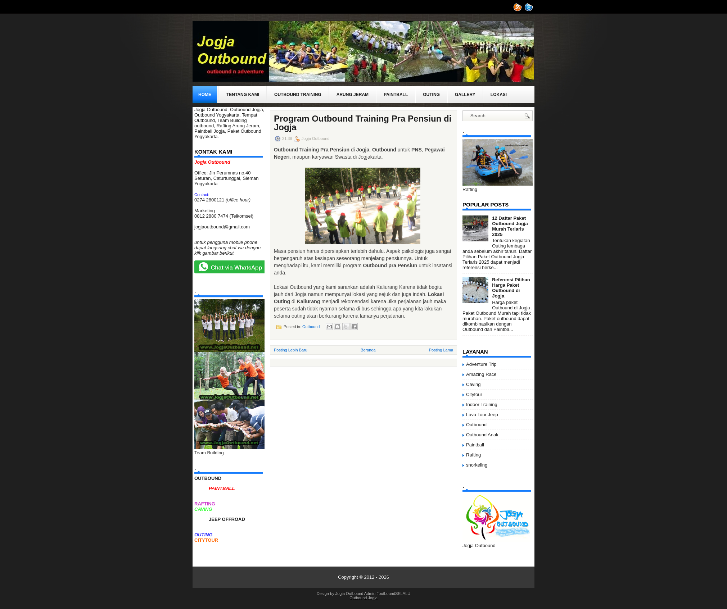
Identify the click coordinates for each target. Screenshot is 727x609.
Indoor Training (481, 404)
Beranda (368, 350)
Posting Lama (441, 350)
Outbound (311, 326)
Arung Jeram (353, 94)
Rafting (473, 455)
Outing (431, 94)
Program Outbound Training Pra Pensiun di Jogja (362, 123)
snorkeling (476, 465)
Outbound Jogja (363, 598)
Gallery (465, 94)
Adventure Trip (481, 364)
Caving (473, 384)
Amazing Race (481, 374)
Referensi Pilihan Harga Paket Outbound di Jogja (511, 288)
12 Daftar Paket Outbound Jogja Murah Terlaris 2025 (510, 226)
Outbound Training (297, 94)
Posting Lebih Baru (290, 350)
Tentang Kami (242, 94)
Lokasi (499, 94)
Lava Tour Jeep (482, 414)
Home (204, 94)
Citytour (474, 394)
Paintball (396, 94)
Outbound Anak (482, 434)
